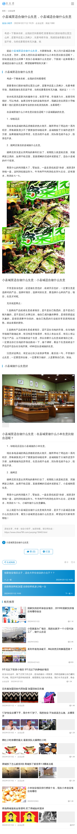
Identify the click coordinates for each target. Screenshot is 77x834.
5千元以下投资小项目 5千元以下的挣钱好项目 (25, 669)
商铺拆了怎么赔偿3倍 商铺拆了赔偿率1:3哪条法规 (27, 764)
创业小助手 (7, 23)
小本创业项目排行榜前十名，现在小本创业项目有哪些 (50, 789)
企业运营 (40, 23)
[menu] (73, 3)
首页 (4, 11)
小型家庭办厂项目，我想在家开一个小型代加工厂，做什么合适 (50, 630)
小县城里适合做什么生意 (24, 50)
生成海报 (9, 562)
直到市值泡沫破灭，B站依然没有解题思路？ (50, 649)
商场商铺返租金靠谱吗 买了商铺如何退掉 (23, 808)
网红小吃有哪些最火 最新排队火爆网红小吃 (24, 740)
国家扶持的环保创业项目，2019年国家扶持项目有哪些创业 (51, 610)
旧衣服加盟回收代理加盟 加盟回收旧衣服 (23, 688)
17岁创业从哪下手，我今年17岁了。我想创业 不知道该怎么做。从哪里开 (38, 714)
